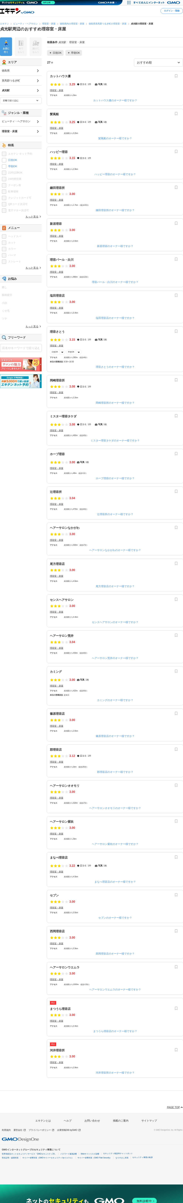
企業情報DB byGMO (69, 1130)
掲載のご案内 (120, 1120)
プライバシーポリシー (41, 1130)
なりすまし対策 (122, 1158)
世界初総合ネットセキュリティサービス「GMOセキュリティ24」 (29, 1154)
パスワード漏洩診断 (68, 1154)
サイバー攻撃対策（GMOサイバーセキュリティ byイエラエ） (48, 1158)
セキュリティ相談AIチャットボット (118, 1153)
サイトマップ (149, 1120)
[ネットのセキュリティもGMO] (28, 2)
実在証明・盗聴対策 (10, 1158)
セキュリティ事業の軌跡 (142, 1157)
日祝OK (55, 352)
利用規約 (6, 1130)
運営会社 (19, 1130)
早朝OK (71, 352)
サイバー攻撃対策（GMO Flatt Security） (94, 1158)
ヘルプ (68, 1120)
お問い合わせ (92, 1120)
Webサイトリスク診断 (90, 1154)
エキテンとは (43, 1120)
